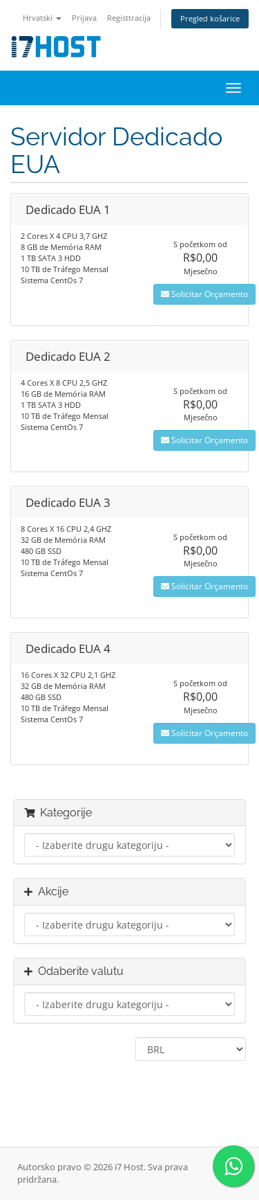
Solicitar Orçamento (204, 294)
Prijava (84, 17)
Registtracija (129, 17)
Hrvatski (42, 17)
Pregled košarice (210, 18)
